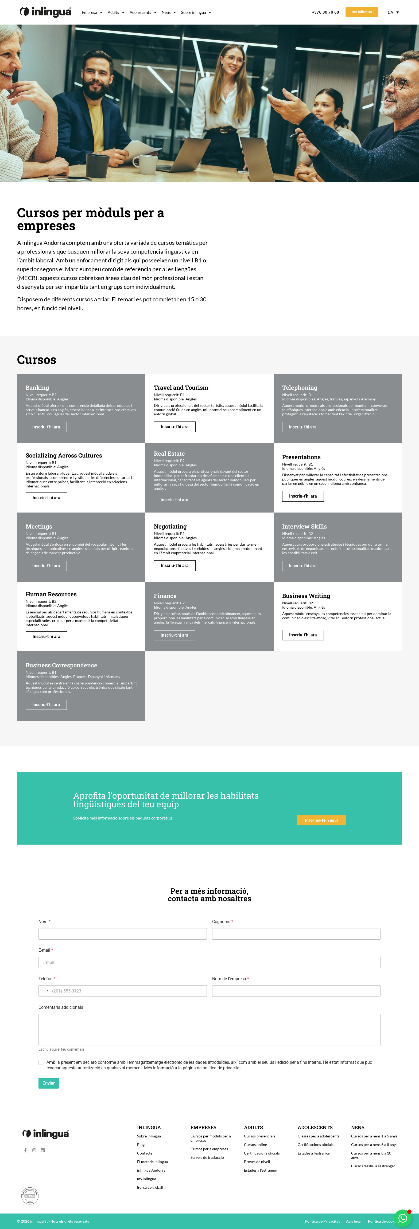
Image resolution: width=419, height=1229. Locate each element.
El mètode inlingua (152, 1161)
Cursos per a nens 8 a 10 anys (371, 1155)
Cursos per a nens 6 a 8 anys (374, 1144)
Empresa (92, 12)
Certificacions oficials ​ (262, 1153)
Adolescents (143, 12)
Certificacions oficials (315, 1144)
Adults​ (116, 12)
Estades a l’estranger (260, 1170)
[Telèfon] (122, 991)
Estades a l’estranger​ (314, 1153)
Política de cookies (383, 1221)
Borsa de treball (150, 1187)
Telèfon (47, 978)
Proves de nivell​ (257, 1161)
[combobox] (44, 991)
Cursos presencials (259, 1136)
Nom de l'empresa (230, 978)
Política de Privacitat (322, 1221)
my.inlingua (146, 1178)
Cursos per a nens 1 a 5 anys (374, 1136)
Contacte (144, 1153)
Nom (44, 921)
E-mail (45, 950)
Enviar (48, 1083)
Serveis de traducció (207, 1157)
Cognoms (222, 921)
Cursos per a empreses (209, 1149)
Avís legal (354, 1221)
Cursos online (255, 1144)
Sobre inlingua (196, 12)
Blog (141, 1144)
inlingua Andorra (151, 1170)
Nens (169, 12)
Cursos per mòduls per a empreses (211, 1138)
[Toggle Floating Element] (403, 1218)
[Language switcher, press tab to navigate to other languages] (393, 12)
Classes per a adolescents (318, 1136)
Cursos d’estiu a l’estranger (373, 1166)
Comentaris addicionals (60, 1007)
